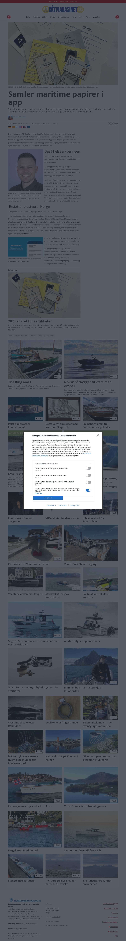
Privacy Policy (74, 505)
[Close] (99, 436)
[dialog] (63, 470)
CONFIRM (48, 498)
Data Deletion (51, 505)
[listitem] (63, 464)
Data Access (63, 505)
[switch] (88, 468)
